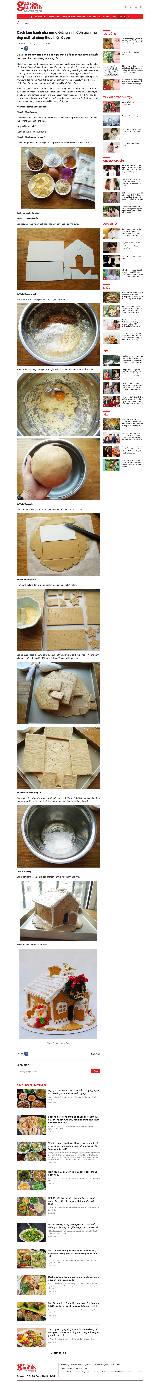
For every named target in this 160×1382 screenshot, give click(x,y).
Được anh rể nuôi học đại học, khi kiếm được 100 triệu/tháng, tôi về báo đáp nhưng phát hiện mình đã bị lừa (132, 233)
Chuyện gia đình (68, 17)
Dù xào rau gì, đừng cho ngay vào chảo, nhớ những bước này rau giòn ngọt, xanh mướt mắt (73, 1226)
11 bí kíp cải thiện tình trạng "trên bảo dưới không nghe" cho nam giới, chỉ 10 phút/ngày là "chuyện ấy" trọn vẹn (132, 324)
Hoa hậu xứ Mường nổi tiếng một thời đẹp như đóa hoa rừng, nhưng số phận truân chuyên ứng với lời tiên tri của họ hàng (132, 360)
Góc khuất (81, 17)
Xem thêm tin (59, 1353)
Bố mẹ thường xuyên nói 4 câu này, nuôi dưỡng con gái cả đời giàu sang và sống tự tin (132, 42)
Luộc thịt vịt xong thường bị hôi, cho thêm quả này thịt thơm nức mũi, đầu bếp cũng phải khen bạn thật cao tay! (73, 1119)
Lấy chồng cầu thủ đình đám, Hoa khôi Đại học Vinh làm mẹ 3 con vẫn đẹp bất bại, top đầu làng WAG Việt (132, 386)
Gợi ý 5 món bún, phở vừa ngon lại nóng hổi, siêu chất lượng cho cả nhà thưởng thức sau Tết (72, 1253)
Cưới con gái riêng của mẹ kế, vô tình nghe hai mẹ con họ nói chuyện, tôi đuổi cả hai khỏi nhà (132, 210)
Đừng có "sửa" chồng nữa (132, 116)
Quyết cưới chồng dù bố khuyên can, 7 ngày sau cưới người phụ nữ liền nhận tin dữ (131, 246)
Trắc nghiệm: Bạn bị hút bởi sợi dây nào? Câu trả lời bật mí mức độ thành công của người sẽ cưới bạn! (132, 450)
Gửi (95, 1071)
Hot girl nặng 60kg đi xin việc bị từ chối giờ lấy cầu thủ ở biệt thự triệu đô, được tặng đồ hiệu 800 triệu (132, 373)
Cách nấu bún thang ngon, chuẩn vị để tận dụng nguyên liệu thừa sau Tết (73, 1278)
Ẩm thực (122, 17)
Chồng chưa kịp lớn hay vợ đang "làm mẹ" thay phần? (132, 130)
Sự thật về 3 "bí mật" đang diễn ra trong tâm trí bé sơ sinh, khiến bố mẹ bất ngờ (132, 82)
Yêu (99, 17)
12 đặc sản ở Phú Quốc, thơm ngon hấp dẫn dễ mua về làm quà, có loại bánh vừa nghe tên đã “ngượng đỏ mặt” (73, 1146)
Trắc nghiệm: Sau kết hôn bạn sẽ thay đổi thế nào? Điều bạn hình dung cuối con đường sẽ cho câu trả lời (132, 422)
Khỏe (89, 17)
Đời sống (38, 17)
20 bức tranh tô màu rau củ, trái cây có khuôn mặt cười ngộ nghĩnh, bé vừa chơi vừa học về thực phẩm (132, 69)
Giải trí (106, 17)
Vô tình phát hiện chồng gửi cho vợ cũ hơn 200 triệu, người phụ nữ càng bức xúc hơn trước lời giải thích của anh (132, 274)
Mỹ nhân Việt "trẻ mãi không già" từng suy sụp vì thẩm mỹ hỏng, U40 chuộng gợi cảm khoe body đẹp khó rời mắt (132, 401)
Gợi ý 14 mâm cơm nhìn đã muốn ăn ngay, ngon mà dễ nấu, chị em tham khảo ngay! (73, 1092)
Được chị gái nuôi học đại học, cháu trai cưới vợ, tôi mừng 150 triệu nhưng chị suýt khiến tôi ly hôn (131, 169)
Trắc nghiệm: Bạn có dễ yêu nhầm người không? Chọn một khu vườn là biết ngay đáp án (132, 463)
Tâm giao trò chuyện (52, 17)
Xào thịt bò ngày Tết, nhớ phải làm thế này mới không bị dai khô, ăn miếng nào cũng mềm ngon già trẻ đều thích (73, 1332)
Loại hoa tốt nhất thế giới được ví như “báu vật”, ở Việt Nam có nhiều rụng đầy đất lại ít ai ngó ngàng (132, 336)
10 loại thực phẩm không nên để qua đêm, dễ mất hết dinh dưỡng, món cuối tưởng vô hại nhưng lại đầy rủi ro (132, 309)
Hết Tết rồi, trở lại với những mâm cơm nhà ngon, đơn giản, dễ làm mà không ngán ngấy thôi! (71, 1201)
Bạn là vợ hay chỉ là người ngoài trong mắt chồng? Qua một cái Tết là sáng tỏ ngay (132, 182)
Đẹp (94, 17)
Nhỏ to (113, 17)
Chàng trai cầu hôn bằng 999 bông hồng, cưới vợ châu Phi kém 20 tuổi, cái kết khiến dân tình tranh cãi (132, 436)
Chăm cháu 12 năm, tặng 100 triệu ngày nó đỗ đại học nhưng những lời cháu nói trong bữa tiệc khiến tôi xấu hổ (132, 197)
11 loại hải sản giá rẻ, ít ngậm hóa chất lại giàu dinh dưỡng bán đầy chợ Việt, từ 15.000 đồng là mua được (132, 296)
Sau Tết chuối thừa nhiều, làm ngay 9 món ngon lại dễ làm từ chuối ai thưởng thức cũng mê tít (73, 1304)
